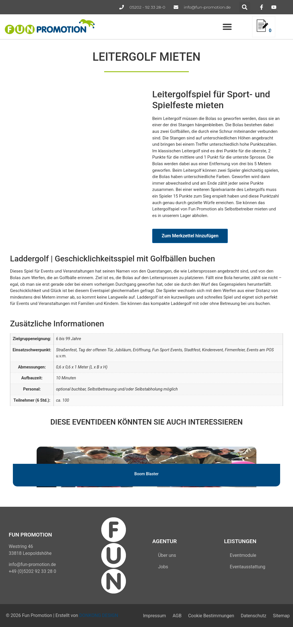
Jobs (163, 566)
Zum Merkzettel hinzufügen (190, 235)
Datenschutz (252, 615)
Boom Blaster (146, 474)
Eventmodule (243, 555)
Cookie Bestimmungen (209, 615)
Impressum (150, 615)
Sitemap (280, 615)
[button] (244, 7)
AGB (174, 615)
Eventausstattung (247, 566)
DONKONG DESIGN (98, 615)
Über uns (167, 555)
